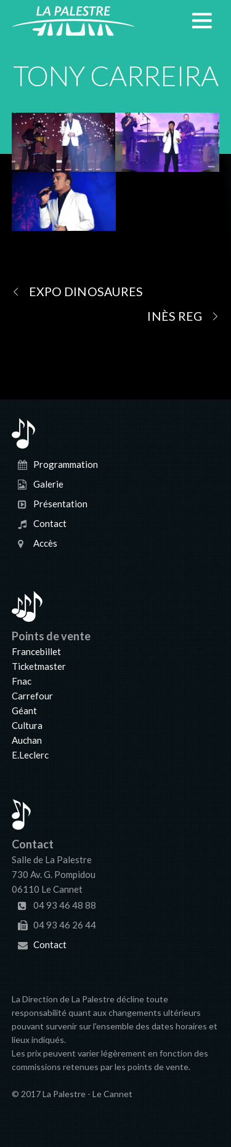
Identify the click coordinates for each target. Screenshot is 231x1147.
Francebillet (36, 651)
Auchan (27, 740)
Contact (50, 523)
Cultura (27, 725)
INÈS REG (183, 315)
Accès (45, 543)
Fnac (21, 680)
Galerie (48, 483)
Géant (24, 710)
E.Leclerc (30, 754)
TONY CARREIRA (115, 75)
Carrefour (32, 695)
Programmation (65, 464)
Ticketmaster (39, 666)
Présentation (60, 503)
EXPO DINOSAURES (77, 291)
